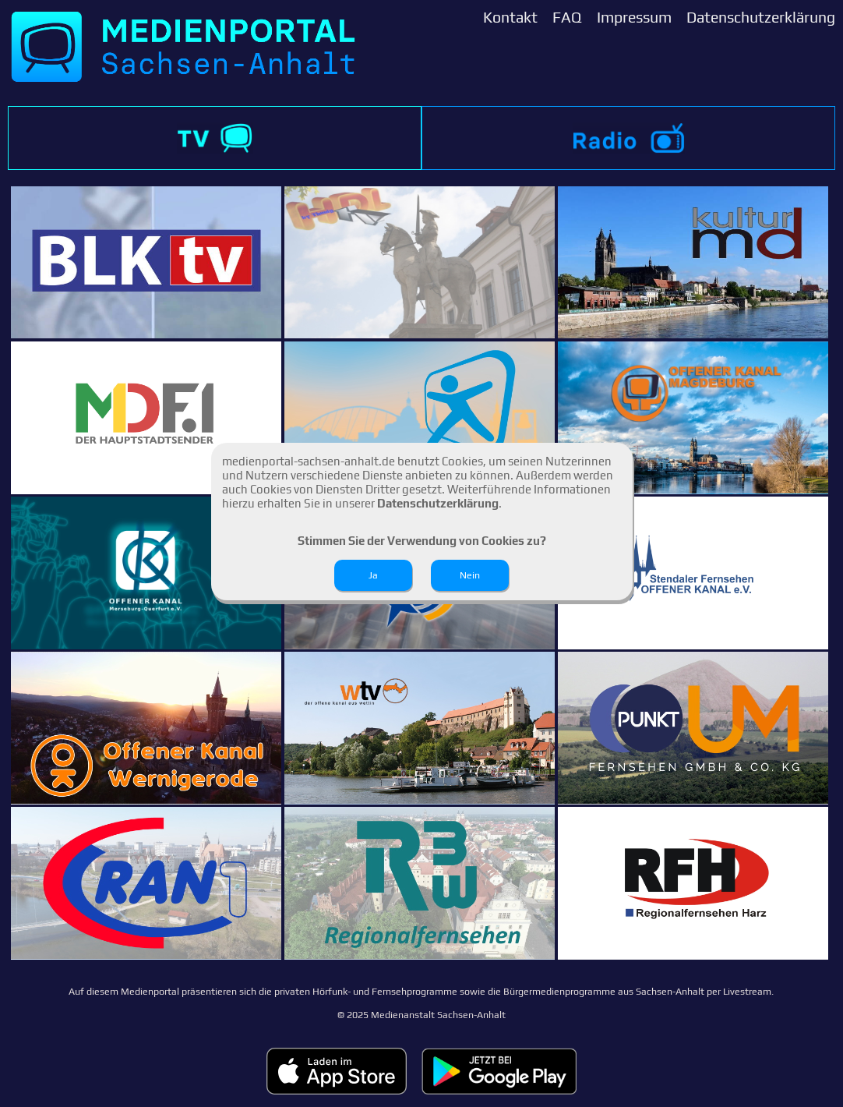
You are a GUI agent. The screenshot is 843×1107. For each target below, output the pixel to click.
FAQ (566, 17)
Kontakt (510, 17)
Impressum (634, 17)
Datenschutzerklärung (760, 17)
